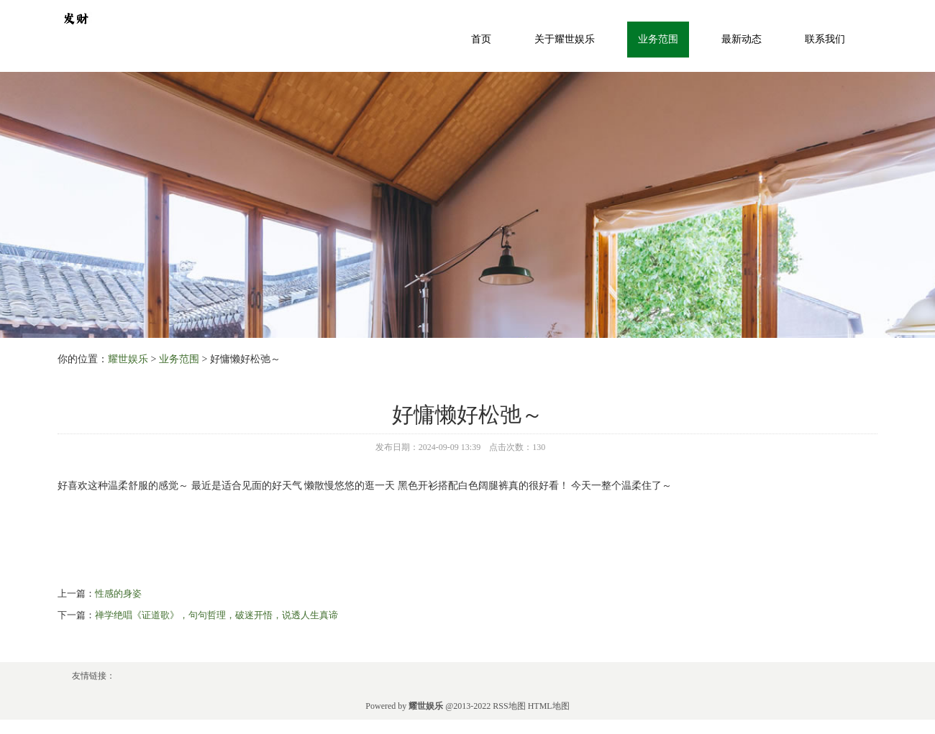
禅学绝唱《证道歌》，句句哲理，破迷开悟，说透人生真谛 (216, 615)
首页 (481, 39)
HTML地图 (549, 706)
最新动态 (741, 39)
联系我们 (825, 39)
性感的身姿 (118, 593)
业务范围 (658, 39)
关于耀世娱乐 (564, 39)
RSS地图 (509, 706)
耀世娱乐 (128, 359)
